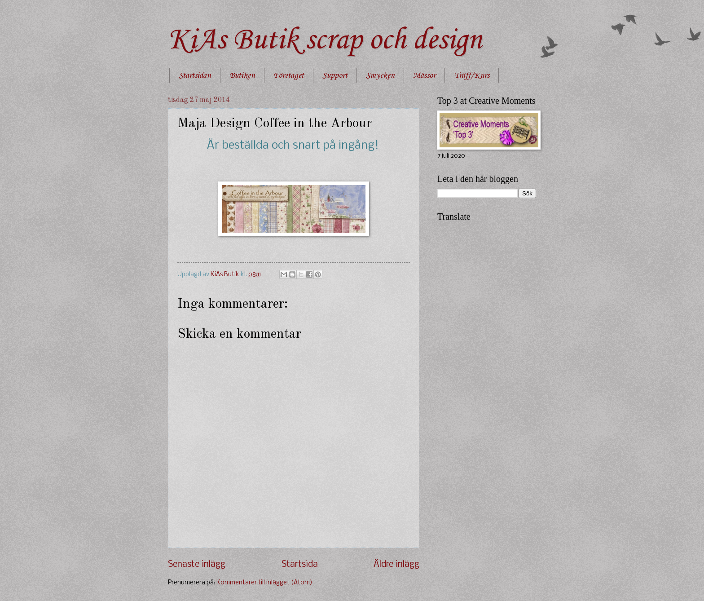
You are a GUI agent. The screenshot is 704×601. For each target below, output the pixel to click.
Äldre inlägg (396, 564)
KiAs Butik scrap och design (325, 40)
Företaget (288, 75)
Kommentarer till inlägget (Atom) (264, 582)
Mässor (424, 75)
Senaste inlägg (196, 564)
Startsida (300, 564)
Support (335, 75)
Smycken (380, 75)
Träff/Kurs (471, 75)
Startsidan (195, 75)
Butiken (242, 75)
